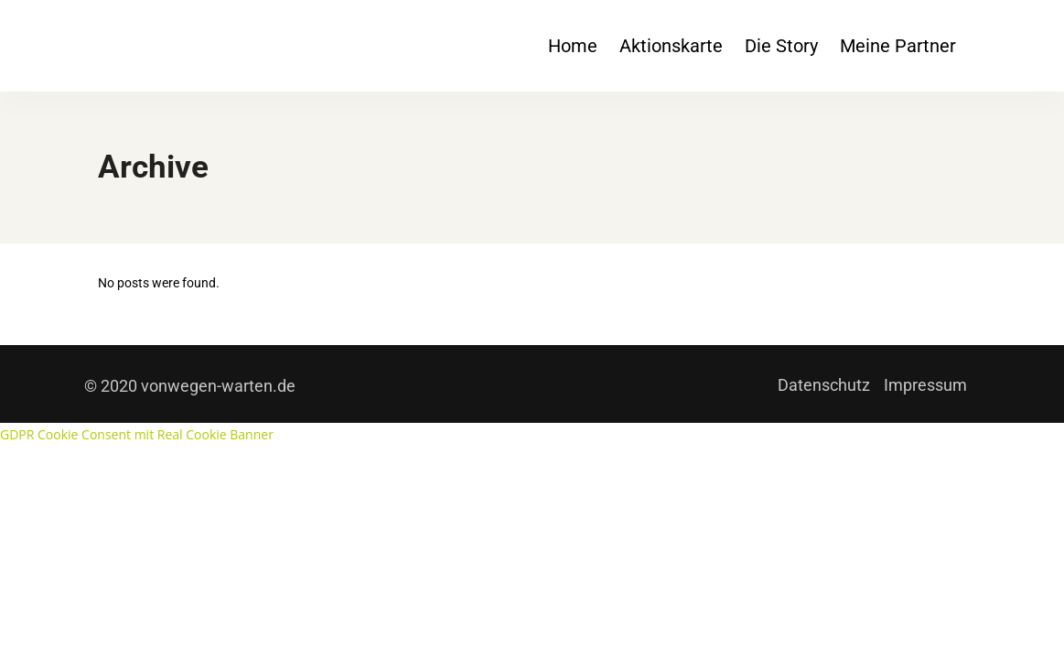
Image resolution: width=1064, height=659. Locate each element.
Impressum (925, 384)
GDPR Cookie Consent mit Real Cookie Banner (137, 434)
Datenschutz (824, 384)
